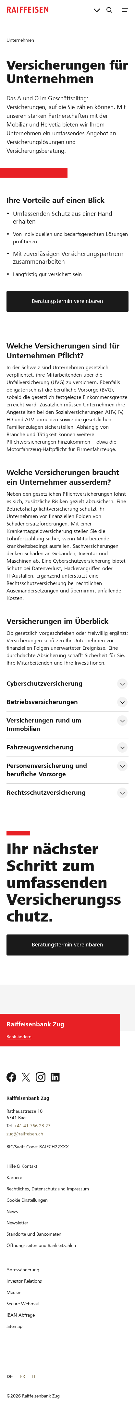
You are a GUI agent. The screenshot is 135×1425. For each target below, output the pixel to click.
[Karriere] (14, 1177)
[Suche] (109, 10)
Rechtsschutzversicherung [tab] (46, 792)
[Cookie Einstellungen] (27, 1200)
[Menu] (125, 10)
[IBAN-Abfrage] (20, 1315)
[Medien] (13, 1292)
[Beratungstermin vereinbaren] (67, 945)
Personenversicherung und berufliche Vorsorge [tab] (47, 770)
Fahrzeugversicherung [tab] (40, 747)
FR (22, 1376)
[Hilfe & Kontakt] (21, 1166)
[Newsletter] (17, 1222)
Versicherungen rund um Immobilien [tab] (44, 725)
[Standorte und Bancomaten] (33, 1234)
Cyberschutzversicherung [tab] (45, 683)
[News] (12, 1211)
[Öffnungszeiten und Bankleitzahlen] (41, 1245)
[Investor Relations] (24, 1281)
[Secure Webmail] (22, 1303)
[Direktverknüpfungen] (97, 10)
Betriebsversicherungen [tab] (42, 702)
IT (34, 1376)
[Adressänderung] (22, 1269)
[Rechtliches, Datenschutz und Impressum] (47, 1188)
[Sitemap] (14, 1326)
